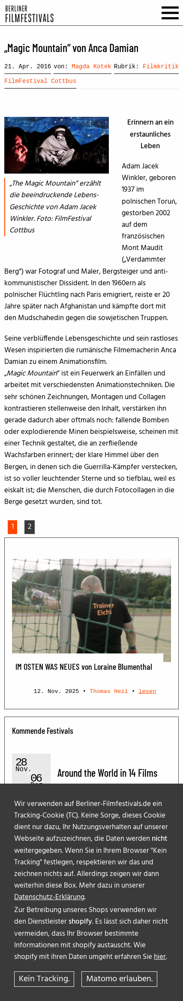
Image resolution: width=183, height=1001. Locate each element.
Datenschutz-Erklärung (49, 897)
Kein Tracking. (44, 979)
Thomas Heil (109, 691)
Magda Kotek (91, 66)
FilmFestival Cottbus (40, 81)
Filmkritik (161, 66)
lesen (147, 691)
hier (160, 957)
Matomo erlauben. (119, 979)
